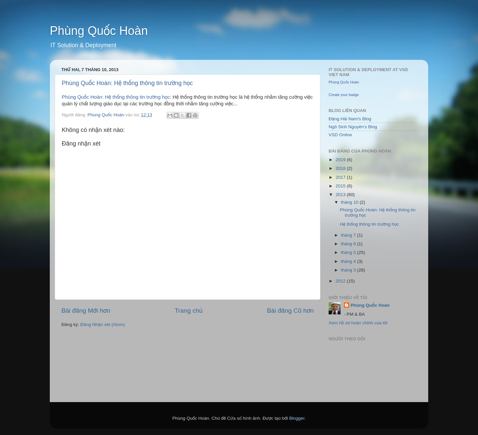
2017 (341, 177)
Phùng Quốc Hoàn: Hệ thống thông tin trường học (127, 83)
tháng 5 (349, 252)
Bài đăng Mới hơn (85, 310)
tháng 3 (349, 270)
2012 (341, 280)
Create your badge (344, 95)
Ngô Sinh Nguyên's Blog (353, 126)
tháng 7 (349, 235)
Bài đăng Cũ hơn (290, 310)
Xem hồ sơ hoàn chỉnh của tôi (358, 322)
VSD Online (340, 134)
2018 (341, 168)
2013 (341, 194)
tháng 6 (349, 243)
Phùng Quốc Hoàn (99, 31)
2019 (341, 159)
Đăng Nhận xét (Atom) (102, 324)
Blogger (296, 418)
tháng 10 (350, 202)
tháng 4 (349, 261)
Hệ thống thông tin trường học (369, 224)
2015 (341, 185)
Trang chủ (188, 310)
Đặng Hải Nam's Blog (350, 118)
